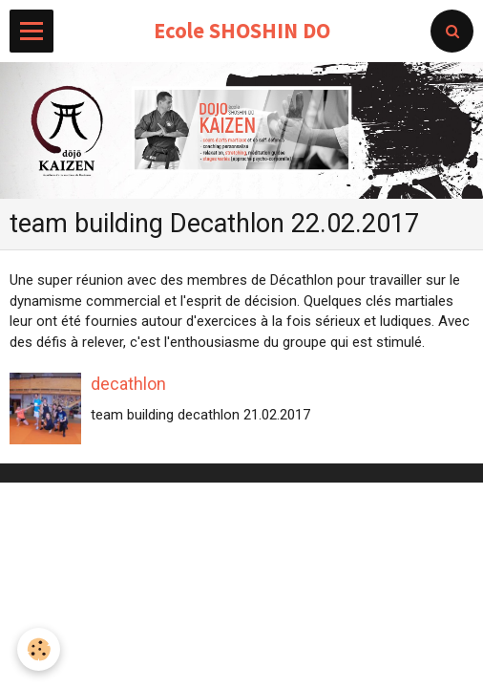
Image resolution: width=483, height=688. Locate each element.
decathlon (128, 384)
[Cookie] (38, 649)
